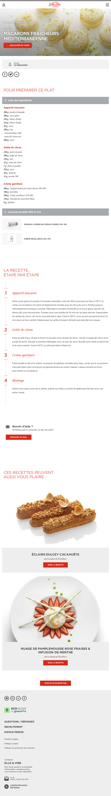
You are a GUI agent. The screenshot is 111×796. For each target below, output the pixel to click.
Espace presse (14, 732)
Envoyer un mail (18, 437)
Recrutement (13, 727)
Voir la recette (55, 565)
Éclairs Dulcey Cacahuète (55, 554)
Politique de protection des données (19, 748)
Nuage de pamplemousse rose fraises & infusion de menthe (55, 650)
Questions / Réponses (19, 721)
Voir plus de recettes (55, 683)
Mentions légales (11, 739)
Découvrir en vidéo (17, 45)
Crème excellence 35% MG (37, 239)
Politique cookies (11, 744)
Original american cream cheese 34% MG (45, 224)
